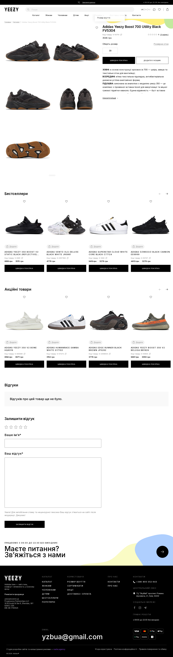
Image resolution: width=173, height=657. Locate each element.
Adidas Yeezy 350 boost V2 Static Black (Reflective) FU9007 (22, 251)
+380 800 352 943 (146, 580)
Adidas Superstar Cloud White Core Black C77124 (108, 251)
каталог (47, 575)
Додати (12, 245)
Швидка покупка (119, 60)
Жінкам (48, 15)
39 (110, 50)
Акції (86, 15)
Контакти (136, 15)
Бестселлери (50, 596)
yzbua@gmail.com (72, 635)
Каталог (36, 15)
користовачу (75, 575)
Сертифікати (75, 584)
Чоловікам (62, 15)
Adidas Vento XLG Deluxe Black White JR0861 (63, 251)
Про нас (113, 575)
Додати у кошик (152, 60)
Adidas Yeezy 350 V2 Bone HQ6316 (21, 347)
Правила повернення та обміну (153, 647)
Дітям (76, 15)
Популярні (48, 600)
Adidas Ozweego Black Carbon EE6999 (150, 251)
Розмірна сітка (161, 44)
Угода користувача (103, 647)
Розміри (98, 15)
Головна (8, 22)
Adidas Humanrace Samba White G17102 (63, 347)
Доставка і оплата (118, 15)
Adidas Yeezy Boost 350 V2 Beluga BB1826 (148, 347)
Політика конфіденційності (125, 647)
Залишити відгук (25, 522)
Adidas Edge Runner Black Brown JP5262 (105, 347)
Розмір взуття (76, 580)
